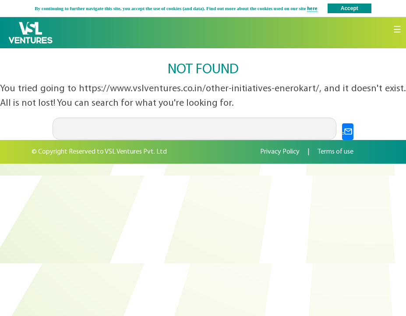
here (312, 9)
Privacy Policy (280, 151)
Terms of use (335, 151)
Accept (349, 8)
